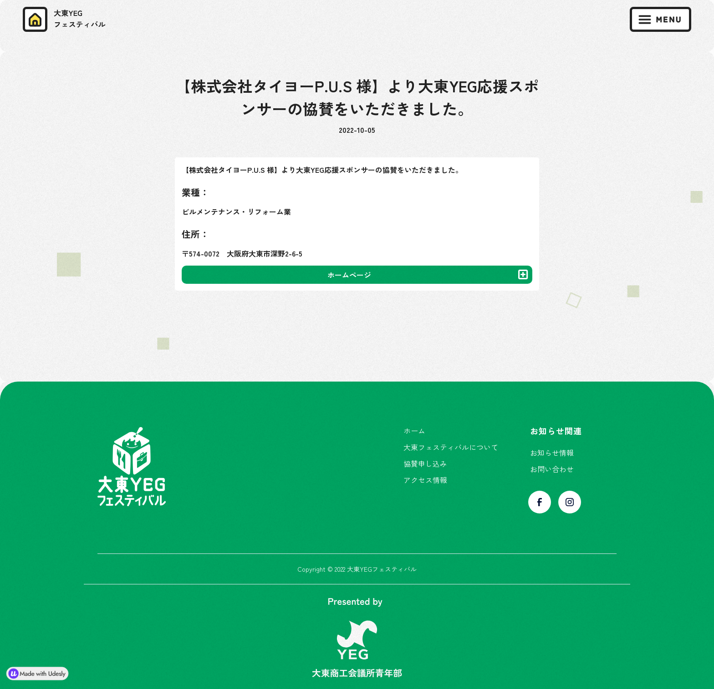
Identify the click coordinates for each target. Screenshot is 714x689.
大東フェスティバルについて (450, 447)
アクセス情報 (425, 479)
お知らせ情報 (552, 452)
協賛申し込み (425, 463)
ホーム (414, 430)
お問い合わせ (552, 469)
